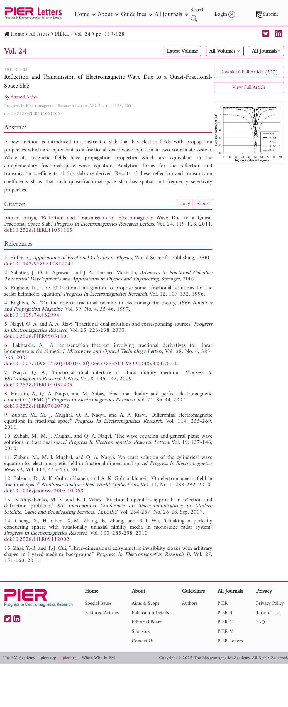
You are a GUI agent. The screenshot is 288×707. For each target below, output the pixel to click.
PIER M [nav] (226, 631)
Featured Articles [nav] (102, 613)
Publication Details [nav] (150, 613)
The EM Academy (19, 658)
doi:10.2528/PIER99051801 (36, 337)
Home (17, 34)
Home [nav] (85, 14)
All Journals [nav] (171, 14)
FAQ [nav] (260, 622)
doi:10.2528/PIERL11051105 (32, 114)
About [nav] (108, 14)
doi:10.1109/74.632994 (31, 315)
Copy (184, 203)
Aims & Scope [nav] (146, 603)
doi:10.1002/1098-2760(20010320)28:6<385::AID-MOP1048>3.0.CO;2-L (91, 364)
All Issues (39, 34)
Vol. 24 (82, 34)
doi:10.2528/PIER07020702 (36, 406)
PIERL (62, 34)
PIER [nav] (223, 603)
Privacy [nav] (264, 592)
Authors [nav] (189, 603)
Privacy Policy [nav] (270, 603)
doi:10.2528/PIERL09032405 (38, 385)
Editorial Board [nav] (147, 622)
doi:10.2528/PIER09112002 (36, 539)
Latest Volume (182, 51)
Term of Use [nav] (268, 613)
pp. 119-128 (110, 34)
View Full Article (249, 87)
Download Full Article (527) (249, 72)
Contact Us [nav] (142, 641)
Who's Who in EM (98, 658)
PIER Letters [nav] (230, 641)
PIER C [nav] (225, 622)
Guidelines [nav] (136, 14)
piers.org (48, 658)
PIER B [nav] (225, 613)
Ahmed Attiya (24, 97)
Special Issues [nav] (98, 603)
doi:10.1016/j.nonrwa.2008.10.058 (44, 491)
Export (203, 203)
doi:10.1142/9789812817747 (39, 264)
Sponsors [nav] (141, 631)
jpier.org (69, 658)
